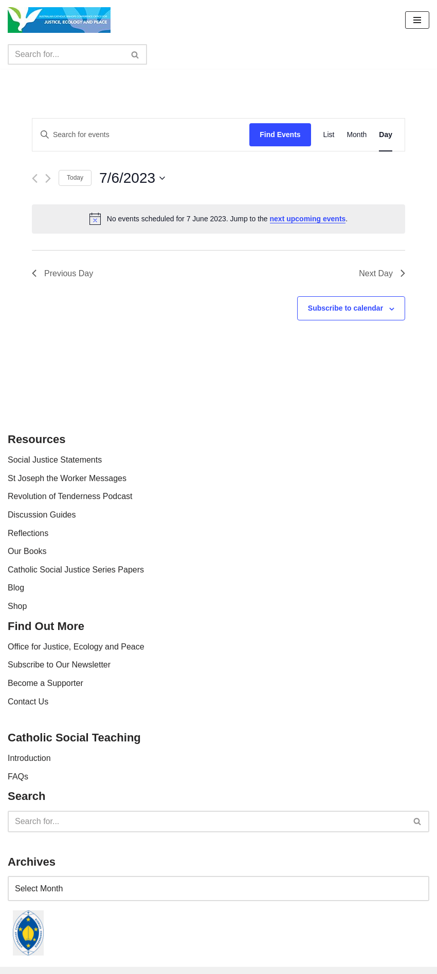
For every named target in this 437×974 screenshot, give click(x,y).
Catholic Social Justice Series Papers (76, 569)
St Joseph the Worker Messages (67, 478)
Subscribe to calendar (345, 308)
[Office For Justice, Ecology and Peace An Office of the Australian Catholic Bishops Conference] (59, 20)
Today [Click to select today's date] (75, 177)
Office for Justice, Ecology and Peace (76, 646)
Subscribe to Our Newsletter (59, 664)
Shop (17, 606)
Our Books (27, 551)
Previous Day (62, 273)
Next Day (382, 273)
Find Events (280, 134)
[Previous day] (35, 178)
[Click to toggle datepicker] (132, 178)
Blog (16, 587)
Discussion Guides (42, 514)
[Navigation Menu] (417, 20)
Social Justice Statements (55, 459)
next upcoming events (308, 219)
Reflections (28, 533)
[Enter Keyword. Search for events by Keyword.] (140, 135)
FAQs (18, 776)
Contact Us (28, 701)
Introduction (29, 758)
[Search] (66, 54)
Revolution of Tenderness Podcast (70, 496)
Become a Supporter (45, 683)
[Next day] (48, 178)
